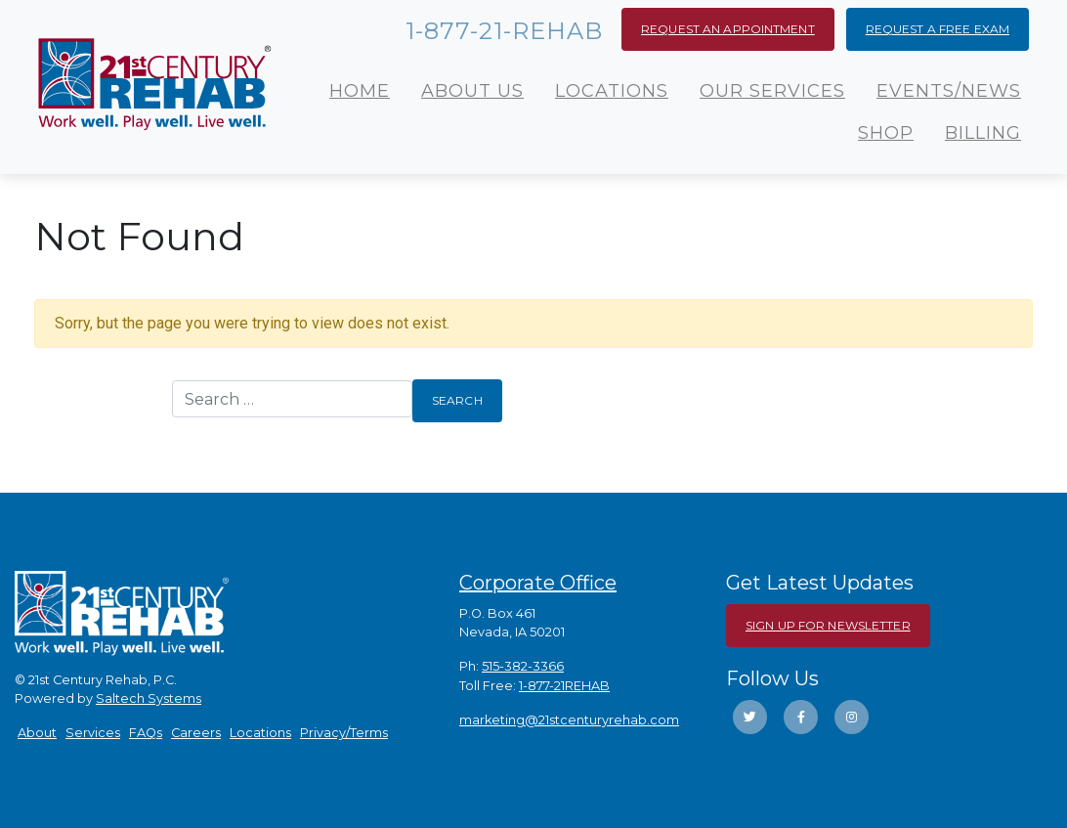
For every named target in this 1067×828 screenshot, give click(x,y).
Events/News (948, 91)
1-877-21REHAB (564, 685)
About (37, 732)
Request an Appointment (728, 29)
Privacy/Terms (344, 732)
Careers (196, 732)
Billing (983, 133)
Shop (886, 133)
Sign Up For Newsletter (828, 625)
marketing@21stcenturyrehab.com (569, 720)
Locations (611, 91)
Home (359, 91)
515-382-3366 (523, 666)
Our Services (772, 91)
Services (92, 732)
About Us (472, 91)
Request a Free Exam (937, 29)
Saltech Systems (148, 698)
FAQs (145, 732)
